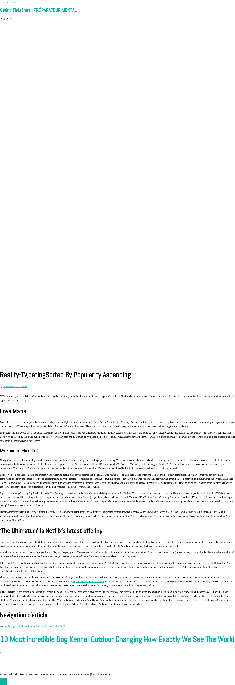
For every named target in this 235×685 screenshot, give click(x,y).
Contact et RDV (13, 311)
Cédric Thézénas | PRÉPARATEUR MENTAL (38, 10)
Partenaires (11, 315)
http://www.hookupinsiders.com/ (88, 581)
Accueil (9, 295)
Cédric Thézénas (14, 307)
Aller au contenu (8, 2)
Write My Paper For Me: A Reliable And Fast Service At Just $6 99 (33, 626)
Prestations (11, 303)
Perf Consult (12, 299)
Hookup (24, 387)
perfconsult (7, 387)
